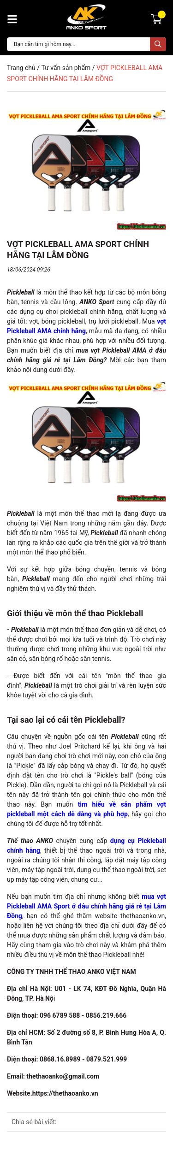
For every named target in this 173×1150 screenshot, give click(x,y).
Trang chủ (21, 67)
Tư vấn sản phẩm (65, 67)
